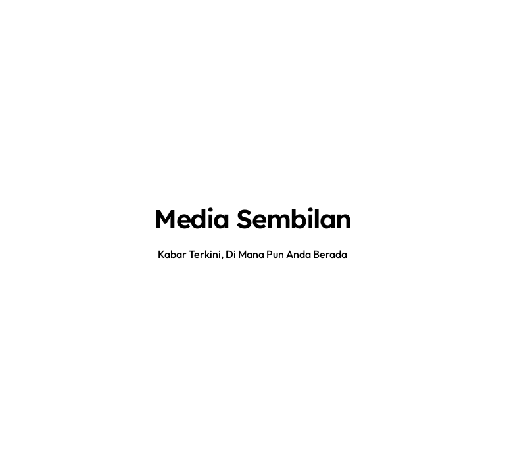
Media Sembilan (252, 218)
